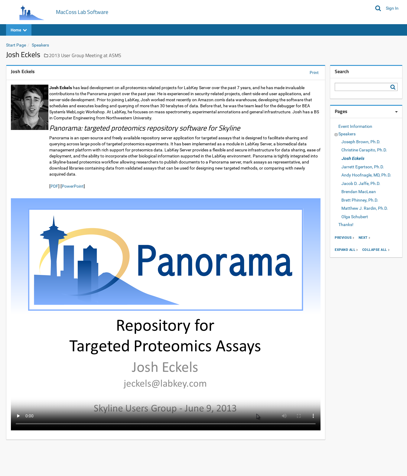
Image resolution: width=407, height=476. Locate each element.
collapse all (374, 250)
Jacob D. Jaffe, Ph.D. (360, 183)
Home (19, 30)
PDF (54, 186)
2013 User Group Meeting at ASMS (85, 55)
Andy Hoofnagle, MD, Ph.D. (366, 175)
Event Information (355, 126)
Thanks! (345, 224)
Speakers (40, 45)
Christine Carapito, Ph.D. (364, 149)
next (363, 238)
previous (343, 238)
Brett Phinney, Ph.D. (359, 200)
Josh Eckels (352, 158)
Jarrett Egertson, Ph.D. (362, 166)
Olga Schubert (354, 216)
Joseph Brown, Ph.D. (360, 141)
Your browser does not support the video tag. (166, 314)
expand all (345, 250)
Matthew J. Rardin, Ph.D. (364, 208)
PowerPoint (73, 186)
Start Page (16, 45)
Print (314, 72)
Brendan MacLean (358, 191)
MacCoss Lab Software (82, 12)
